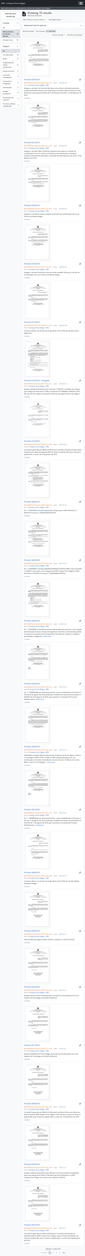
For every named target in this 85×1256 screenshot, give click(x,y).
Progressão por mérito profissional (10, 65)
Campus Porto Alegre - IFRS (39, 85)
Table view (50, 31)
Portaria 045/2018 (32, 1164)
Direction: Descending (74, 35)
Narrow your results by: (10, 15)
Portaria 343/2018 (32, 621)
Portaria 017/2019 (32, 322)
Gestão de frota (10, 71)
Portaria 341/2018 (32, 809)
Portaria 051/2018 (32, 1045)
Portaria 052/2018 (32, 987)
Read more (48, 636)
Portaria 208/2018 (32, 872)
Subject (6, 46)
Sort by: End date (58, 35)
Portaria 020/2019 (32, 79)
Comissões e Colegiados (10, 82)
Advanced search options (35, 25)
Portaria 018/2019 (32, 205)
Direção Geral (10, 40)
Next (64, 1253)
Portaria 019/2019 (32, 264)
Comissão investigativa (10, 76)
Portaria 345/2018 (32, 560)
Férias (10, 59)
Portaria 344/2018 (32, 502)
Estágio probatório (10, 92)
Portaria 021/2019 (32, 142)
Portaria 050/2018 (32, 931)
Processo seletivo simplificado (10, 105)
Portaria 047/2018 (32, 1225)
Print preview (28, 31)
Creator (6, 23)
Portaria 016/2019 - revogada (36, 380)
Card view (40, 31)
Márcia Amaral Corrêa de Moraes (10, 33)
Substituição (10, 87)
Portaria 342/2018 (32, 684)
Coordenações (10, 55)
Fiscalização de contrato (10, 99)
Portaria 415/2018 (32, 441)
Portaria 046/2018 (32, 1103)
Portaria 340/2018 (32, 746)
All (3, 28)
